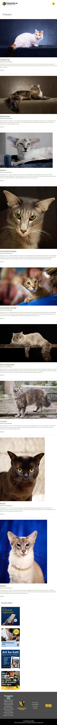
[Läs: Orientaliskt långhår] (28, 218)
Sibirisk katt (5, 117)
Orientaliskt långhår (8, 252)
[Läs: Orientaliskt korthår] (28, 287)
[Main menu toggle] (53, 4)
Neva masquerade (7, 365)
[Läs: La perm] (28, 400)
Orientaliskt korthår (8, 308)
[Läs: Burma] (22, 469)
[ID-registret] (10, 680)
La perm (3, 422)
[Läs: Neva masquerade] (28, 343)
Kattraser (2, 62)
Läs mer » (2, 70)
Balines (3, 586)
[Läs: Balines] (23, 552)
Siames (3, 171)
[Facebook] (46, 706)
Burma (3, 504)
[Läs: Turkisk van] (28, 38)
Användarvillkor (35, 705)
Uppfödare (35, 708)
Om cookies (35, 706)
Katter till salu (35, 703)
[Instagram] (50, 706)
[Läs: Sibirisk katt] (28, 95)
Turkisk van (5, 60)
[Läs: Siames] (26, 150)
